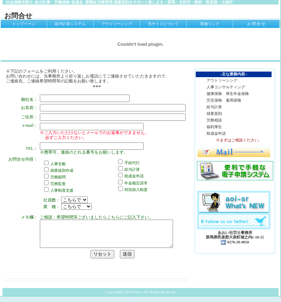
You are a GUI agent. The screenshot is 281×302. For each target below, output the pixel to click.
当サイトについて (163, 24)
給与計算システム (70, 24)
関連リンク (209, 24)
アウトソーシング (116, 24)
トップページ (23, 24)
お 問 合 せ (256, 24)
